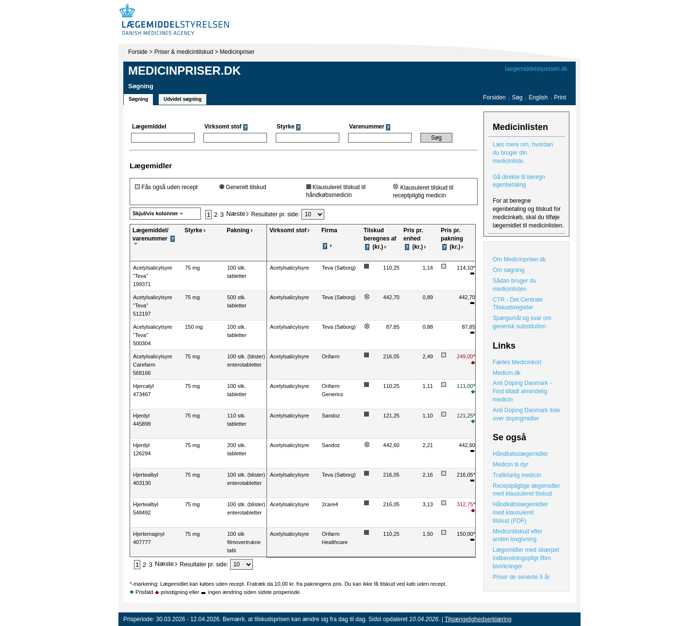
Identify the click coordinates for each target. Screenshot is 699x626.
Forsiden (494, 97)
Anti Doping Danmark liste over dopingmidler (526, 414)
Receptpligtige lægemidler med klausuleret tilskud (526, 490)
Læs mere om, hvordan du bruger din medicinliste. (523, 152)
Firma (329, 230)
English (539, 97)
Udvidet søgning (182, 99)
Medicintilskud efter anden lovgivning (518, 535)
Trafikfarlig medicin (517, 475)
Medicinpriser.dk (184, 70)
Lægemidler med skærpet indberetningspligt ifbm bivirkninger (526, 558)
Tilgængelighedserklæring (478, 619)
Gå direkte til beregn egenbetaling (519, 181)
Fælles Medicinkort (517, 362)
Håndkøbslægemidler (520, 453)
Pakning (238, 230)
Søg (517, 97)
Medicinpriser (237, 51)
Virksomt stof (287, 230)
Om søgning (508, 270)
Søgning (138, 99)
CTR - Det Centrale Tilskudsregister (518, 303)
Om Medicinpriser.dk (519, 259)
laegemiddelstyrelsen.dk (536, 68)
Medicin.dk (506, 372)
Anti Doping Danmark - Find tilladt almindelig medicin (522, 391)
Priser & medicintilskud (183, 51)
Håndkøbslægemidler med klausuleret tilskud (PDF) (520, 512)
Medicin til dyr (510, 464)
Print (560, 97)
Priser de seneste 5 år (521, 577)
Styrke (193, 230)
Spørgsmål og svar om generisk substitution (522, 322)
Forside (138, 51)
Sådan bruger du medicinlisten (514, 284)
